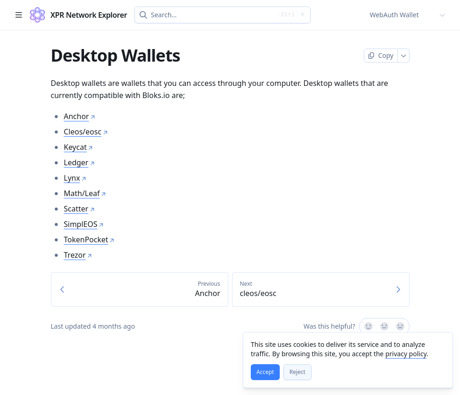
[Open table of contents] (18, 15)
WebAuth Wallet (394, 14)
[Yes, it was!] (368, 326)
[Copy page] (381, 56)
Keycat (78, 147)
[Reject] (297, 372)
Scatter (79, 209)
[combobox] (213, 15)
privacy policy (405, 353)
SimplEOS (84, 224)
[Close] (441, 343)
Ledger (79, 162)
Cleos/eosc (86, 132)
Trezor (78, 255)
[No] (400, 326)
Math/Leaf (85, 193)
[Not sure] (384, 326)
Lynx (75, 178)
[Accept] (265, 372)
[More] (404, 56)
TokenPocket (89, 239)
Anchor (80, 116)
